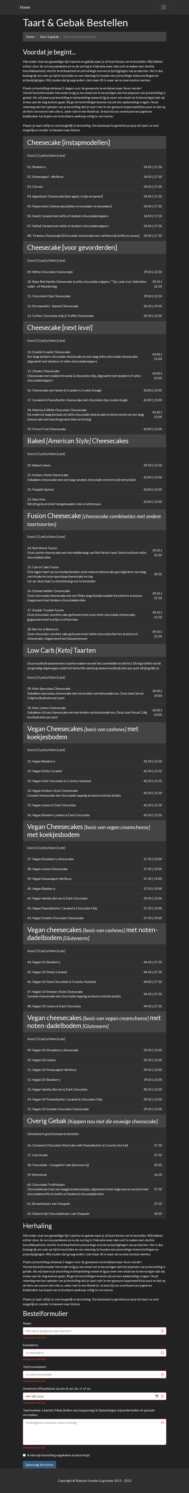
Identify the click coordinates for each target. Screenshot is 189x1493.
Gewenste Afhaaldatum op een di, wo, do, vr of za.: (57, 1388)
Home (25, 7)
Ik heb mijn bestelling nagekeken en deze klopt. (58, 1455)
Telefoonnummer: (35, 1367)
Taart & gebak (49, 37)
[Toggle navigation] (163, 7)
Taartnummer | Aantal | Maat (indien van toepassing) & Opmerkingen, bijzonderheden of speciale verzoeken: (89, 1412)
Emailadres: (31, 1345)
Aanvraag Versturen (39, 1465)
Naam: (27, 1323)
